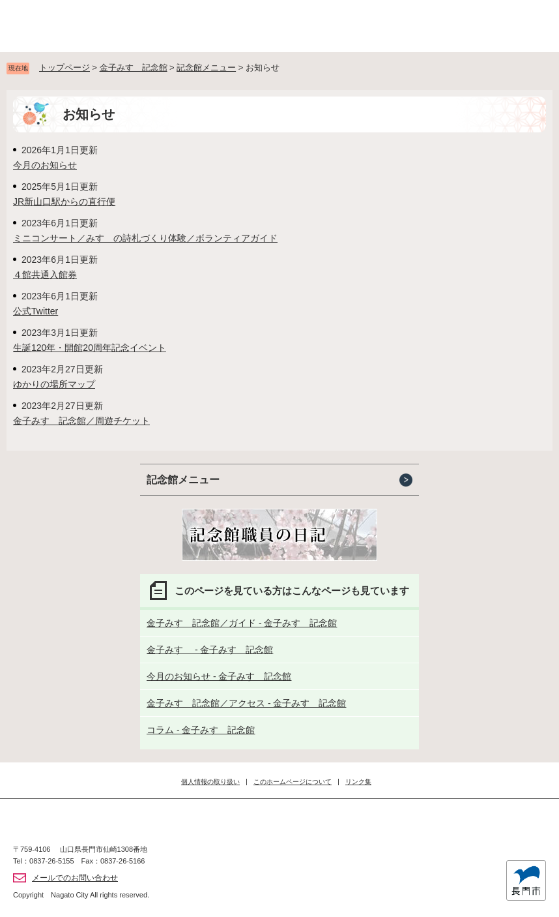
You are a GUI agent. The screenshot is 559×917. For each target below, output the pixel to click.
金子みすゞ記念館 (133, 67)
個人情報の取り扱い (210, 782)
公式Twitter (35, 311)
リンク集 (358, 782)
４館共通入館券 (45, 274)
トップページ (64, 67)
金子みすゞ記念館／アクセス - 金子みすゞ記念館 (246, 703)
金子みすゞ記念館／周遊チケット (81, 420)
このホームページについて (292, 782)
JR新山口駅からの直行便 (64, 201)
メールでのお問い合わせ (75, 877)
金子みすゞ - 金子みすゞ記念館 (210, 649)
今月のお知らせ (45, 165)
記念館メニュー (206, 67)
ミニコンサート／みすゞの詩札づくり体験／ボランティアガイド (145, 238)
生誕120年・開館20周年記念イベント (89, 347)
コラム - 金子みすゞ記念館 (201, 730)
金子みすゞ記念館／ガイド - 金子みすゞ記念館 (242, 623)
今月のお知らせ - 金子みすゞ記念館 (219, 676)
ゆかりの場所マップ (54, 384)
